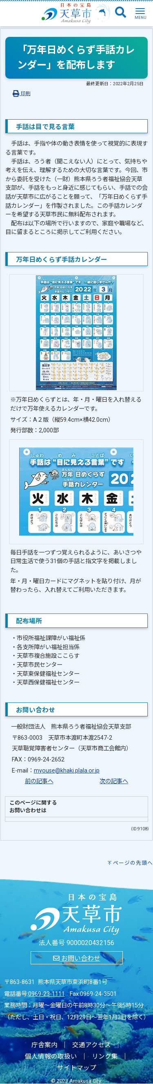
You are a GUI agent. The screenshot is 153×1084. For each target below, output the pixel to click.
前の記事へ (39, 781)
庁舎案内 (44, 1045)
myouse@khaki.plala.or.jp (67, 770)
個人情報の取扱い (51, 1056)
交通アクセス (91, 1045)
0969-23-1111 (46, 994)
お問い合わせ (76, 958)
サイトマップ (76, 1068)
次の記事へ (114, 781)
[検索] (120, 12)
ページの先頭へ (133, 863)
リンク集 (105, 1056)
